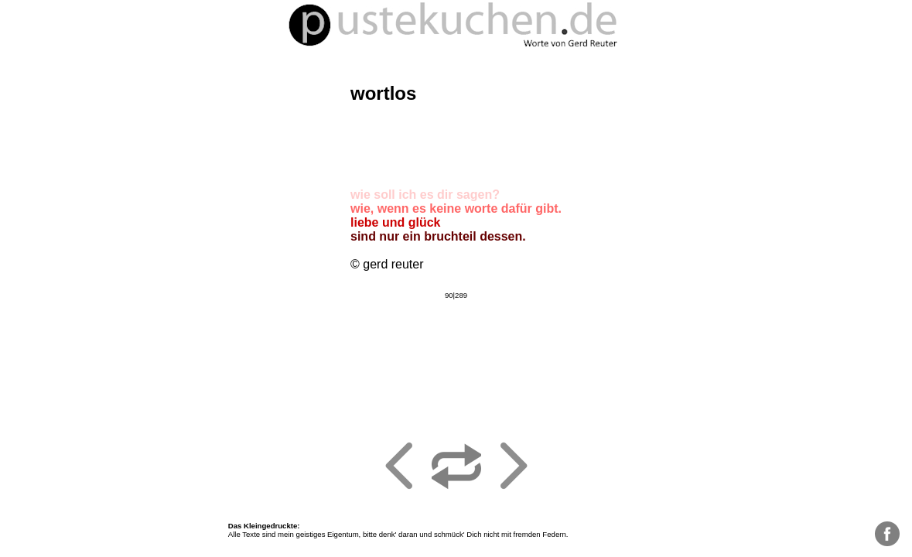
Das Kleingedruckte (263, 525)
